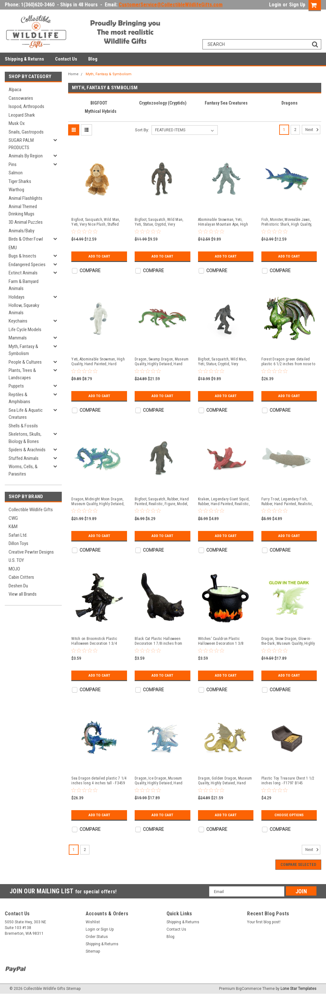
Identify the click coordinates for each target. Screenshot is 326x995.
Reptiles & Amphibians (19, 398)
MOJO (14, 569)
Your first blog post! (263, 922)
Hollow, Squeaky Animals (24, 309)
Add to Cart (99, 256)
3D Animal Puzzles (26, 222)
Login (275, 5)
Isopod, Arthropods (26, 106)
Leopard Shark (22, 115)
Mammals (18, 338)
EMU (13, 248)
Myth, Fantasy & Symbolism (23, 350)
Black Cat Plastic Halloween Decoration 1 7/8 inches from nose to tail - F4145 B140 (158, 641)
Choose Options (289, 814)
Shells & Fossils (23, 426)
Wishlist (93, 922)
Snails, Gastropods (26, 132)
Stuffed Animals (24, 458)
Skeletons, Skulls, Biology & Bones (25, 437)
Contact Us (66, 59)
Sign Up (297, 5)
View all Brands (23, 594)
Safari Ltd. (18, 535)
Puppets (16, 386)
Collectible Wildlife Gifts (31, 509)
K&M (13, 526)
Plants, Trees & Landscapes (22, 374)
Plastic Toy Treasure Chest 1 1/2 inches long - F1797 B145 (288, 780)
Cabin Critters (21, 577)
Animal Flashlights (25, 198)
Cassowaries (21, 98)
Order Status (97, 936)
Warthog (16, 189)
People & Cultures (25, 362)
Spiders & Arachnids (27, 450)
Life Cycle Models (25, 329)
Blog (92, 59)
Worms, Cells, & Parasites (23, 470)
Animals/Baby (21, 231)
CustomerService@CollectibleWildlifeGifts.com (171, 5)
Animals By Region (26, 156)
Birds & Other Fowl (26, 239)
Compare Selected (298, 864)
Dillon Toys (18, 543)
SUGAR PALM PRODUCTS (21, 143)
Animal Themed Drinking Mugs (23, 210)
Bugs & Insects (22, 256)
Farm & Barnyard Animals (24, 285)
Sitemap (93, 951)
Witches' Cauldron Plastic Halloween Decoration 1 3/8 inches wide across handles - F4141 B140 (222, 641)
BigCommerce (248, 988)
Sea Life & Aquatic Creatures (26, 413)
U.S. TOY (16, 560)
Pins (13, 164)
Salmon (16, 173)
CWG (13, 518)
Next (312, 130)
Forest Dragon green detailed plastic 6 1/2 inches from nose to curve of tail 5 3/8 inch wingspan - (288, 362)
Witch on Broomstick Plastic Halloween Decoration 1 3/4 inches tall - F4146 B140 (94, 641)
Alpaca (15, 89)
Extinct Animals (23, 273)
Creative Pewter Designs (31, 552)
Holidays (17, 297)
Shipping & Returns (24, 59)
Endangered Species (27, 264)
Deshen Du (18, 586)
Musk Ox (17, 123)
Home (73, 74)
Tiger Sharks (20, 181)
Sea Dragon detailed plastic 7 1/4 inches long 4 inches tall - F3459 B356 (98, 781)
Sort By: (142, 129)
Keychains (18, 321)
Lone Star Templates (298, 988)
